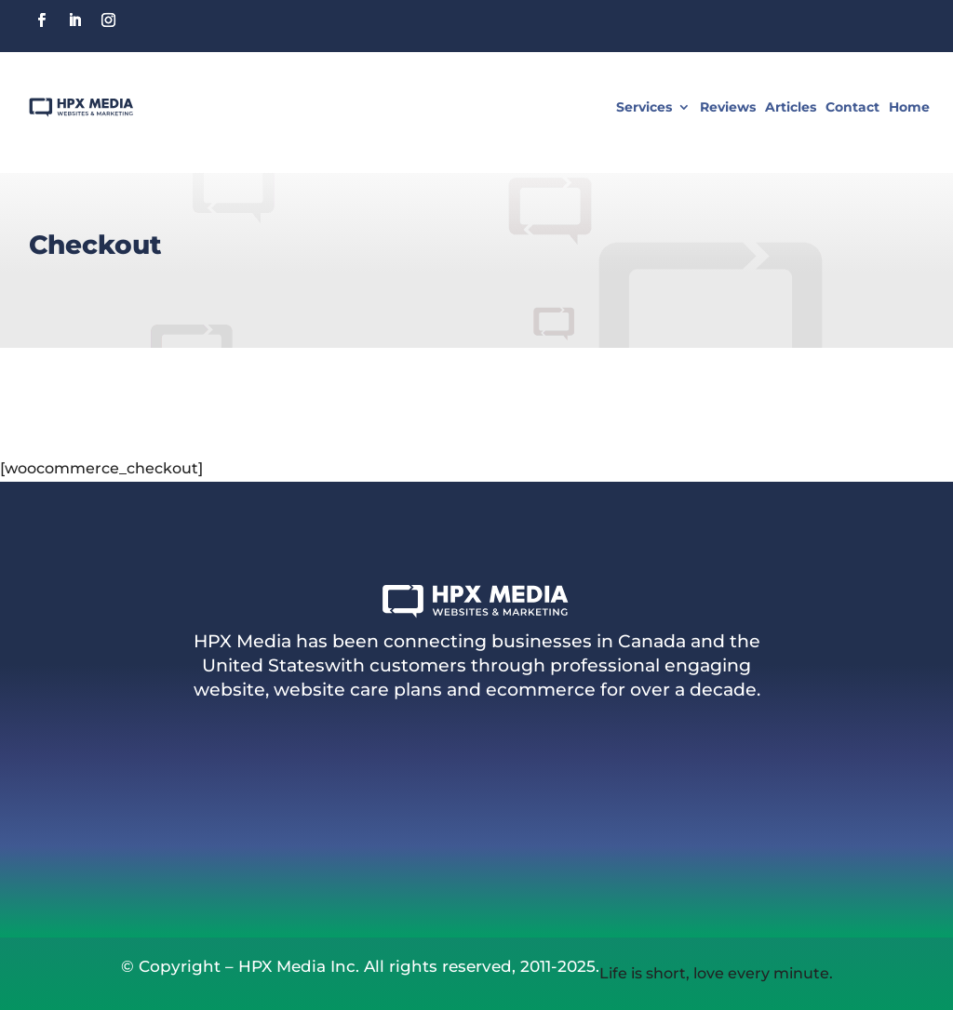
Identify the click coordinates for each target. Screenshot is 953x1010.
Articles (790, 107)
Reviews (728, 107)
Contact (852, 107)
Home (909, 107)
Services (644, 107)
